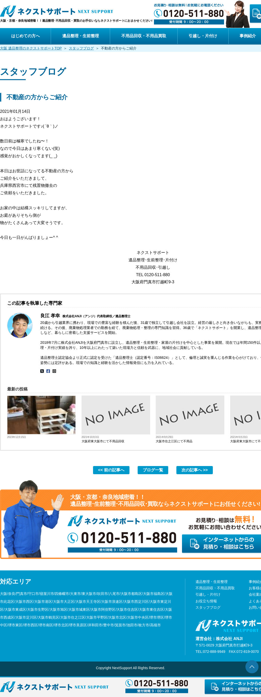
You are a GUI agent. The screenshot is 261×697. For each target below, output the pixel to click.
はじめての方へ (25, 36)
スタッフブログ (81, 48)
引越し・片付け (203, 36)
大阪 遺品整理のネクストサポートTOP (31, 48)
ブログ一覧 (153, 470)
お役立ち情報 (206, 601)
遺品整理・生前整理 (80, 36)
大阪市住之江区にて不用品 (174, 441)
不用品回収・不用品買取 (143, 36)
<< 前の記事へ (111, 470)
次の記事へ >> (194, 470)
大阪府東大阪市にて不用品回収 (103, 441)
